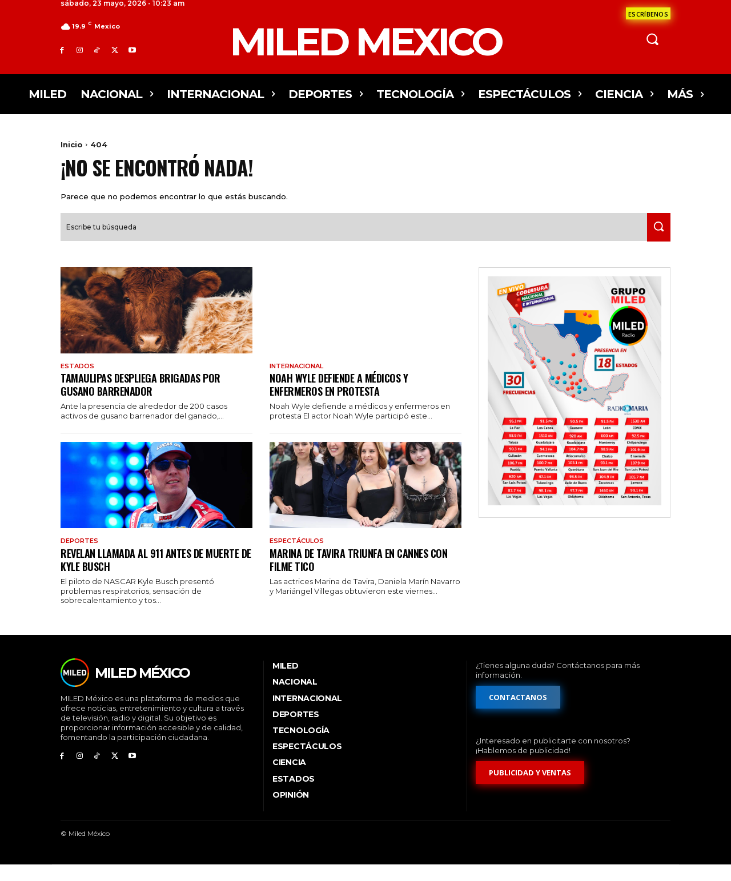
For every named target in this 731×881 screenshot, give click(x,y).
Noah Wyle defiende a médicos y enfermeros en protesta (344, 399)
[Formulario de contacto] (648, 13)
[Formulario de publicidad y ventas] (530, 788)
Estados (79, 380)
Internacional (301, 380)
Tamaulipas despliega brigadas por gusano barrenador (146, 399)
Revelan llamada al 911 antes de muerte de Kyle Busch (139, 575)
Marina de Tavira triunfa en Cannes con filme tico (365, 575)
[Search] (655, 241)
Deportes (81, 556)
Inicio (72, 144)
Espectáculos (300, 556)
